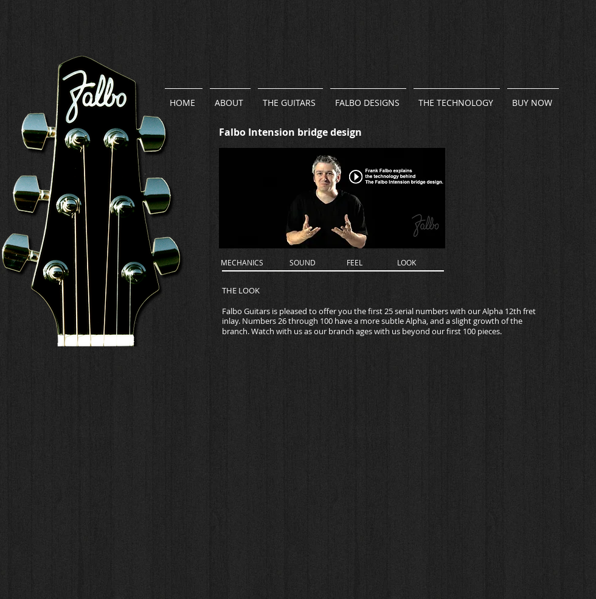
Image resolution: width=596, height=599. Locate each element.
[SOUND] (302, 263)
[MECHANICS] (242, 263)
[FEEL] (354, 263)
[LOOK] (406, 263)
